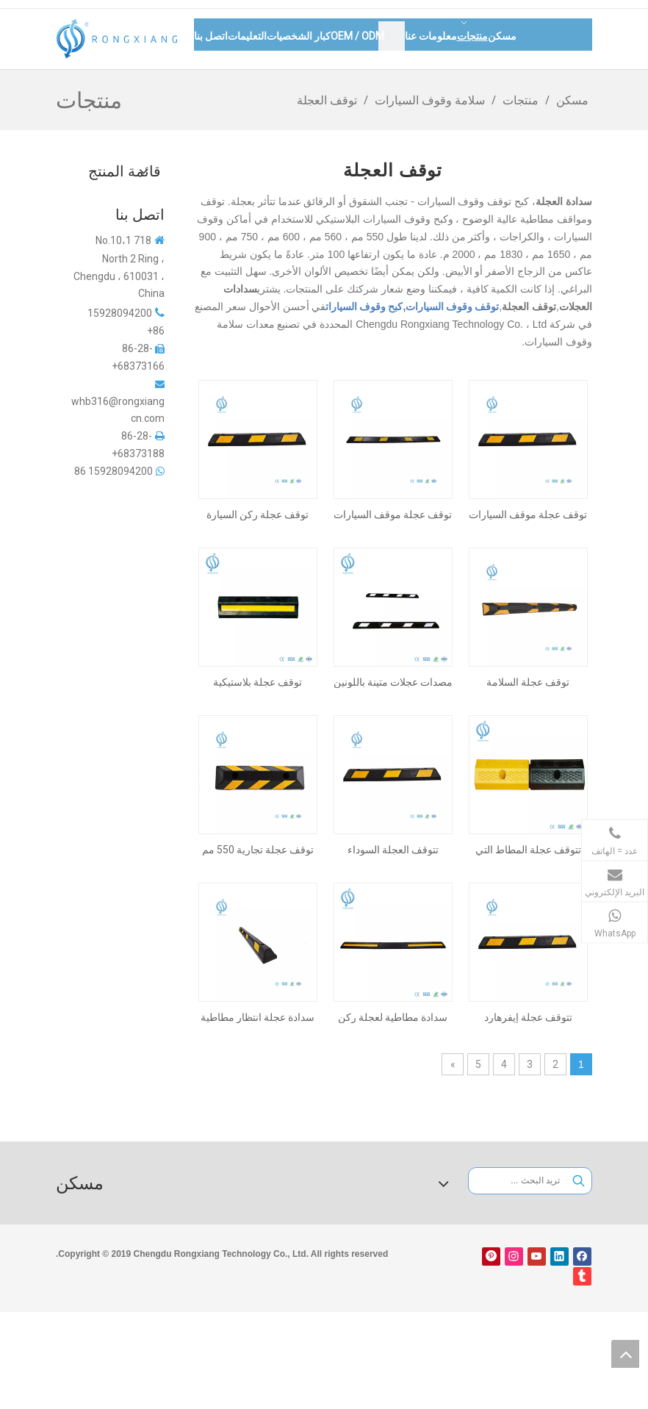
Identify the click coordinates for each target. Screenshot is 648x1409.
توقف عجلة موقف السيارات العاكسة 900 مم (528, 514)
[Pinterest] (491, 1256)
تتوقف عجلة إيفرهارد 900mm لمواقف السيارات (528, 1017)
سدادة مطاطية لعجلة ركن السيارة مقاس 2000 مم (392, 1017)
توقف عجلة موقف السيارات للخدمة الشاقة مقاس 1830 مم (393, 514)
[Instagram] (514, 1256)
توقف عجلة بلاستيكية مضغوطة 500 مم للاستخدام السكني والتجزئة (258, 682)
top (625, 1354)
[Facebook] (582, 1256)
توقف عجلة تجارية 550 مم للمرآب (258, 850)
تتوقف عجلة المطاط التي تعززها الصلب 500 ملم (528, 850)
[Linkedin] (559, 1256)
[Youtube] (537, 1256)
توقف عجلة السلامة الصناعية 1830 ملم (527, 682)
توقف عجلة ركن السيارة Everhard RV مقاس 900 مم (258, 514)
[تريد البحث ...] (517, 1181)
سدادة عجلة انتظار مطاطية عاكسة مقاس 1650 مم (257, 1017)
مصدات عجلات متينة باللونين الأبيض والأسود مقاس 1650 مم (393, 682)
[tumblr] (582, 1276)
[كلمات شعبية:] (578, 1181)
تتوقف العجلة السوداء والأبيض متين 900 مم (393, 850)
